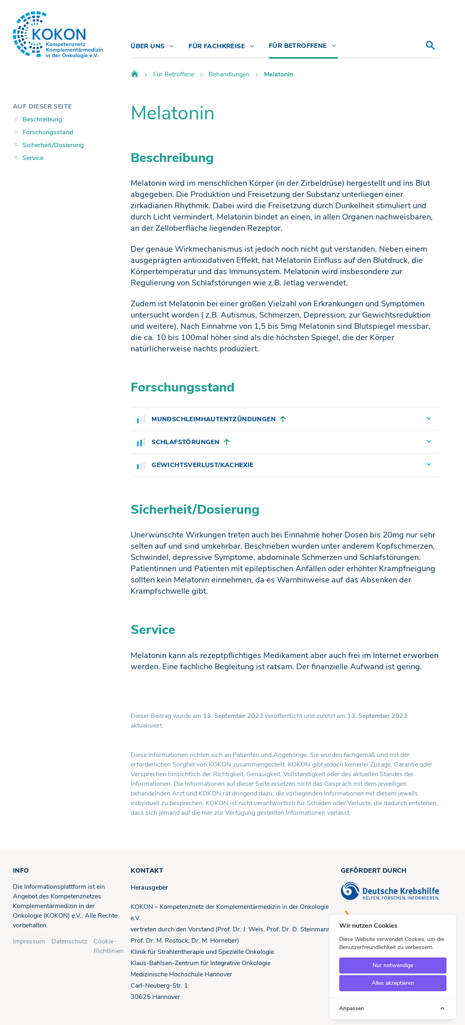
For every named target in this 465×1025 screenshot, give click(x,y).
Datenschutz (69, 941)
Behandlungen (229, 74)
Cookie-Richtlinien (109, 946)
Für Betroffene (173, 74)
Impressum (29, 941)
